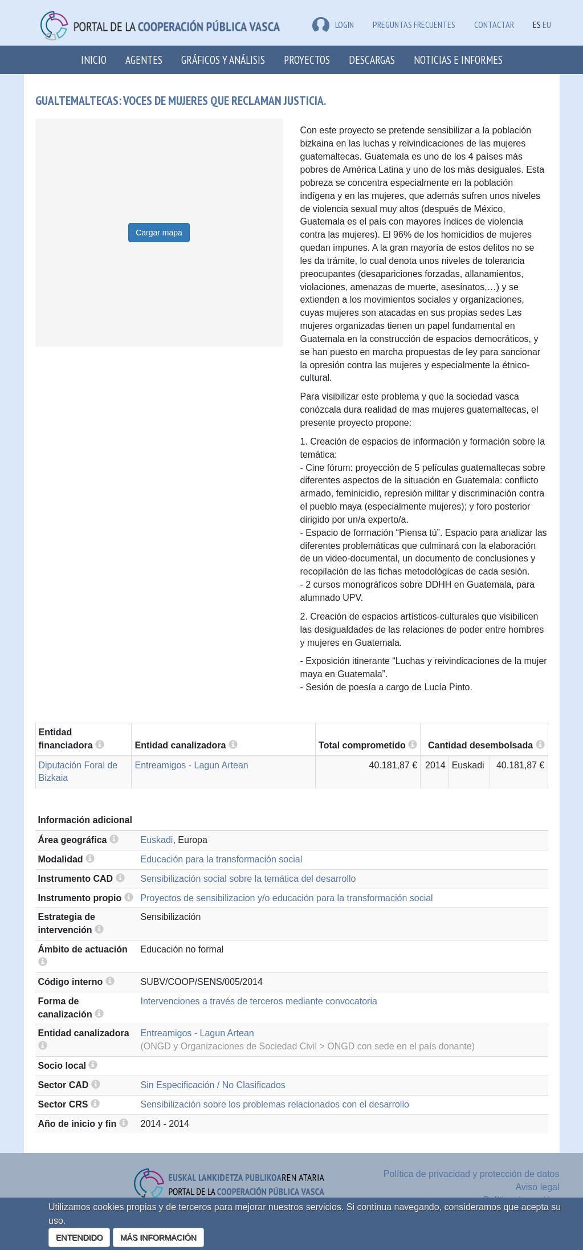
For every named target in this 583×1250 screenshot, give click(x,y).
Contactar (494, 24)
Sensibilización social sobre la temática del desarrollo (248, 878)
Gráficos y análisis (223, 59)
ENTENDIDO (79, 1237)
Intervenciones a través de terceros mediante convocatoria (259, 1001)
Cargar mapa (159, 232)
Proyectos (307, 59)
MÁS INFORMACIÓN (158, 1237)
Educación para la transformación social (222, 859)
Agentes (143, 59)
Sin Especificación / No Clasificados (213, 1085)
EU (547, 24)
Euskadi (157, 840)
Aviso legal (537, 1187)
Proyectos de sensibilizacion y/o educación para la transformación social (287, 898)
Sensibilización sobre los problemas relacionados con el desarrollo (275, 1104)
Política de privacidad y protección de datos (472, 1174)
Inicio (94, 59)
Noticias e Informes (458, 59)
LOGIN (333, 24)
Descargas (372, 59)
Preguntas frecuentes (414, 24)
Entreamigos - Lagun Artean (191, 765)
